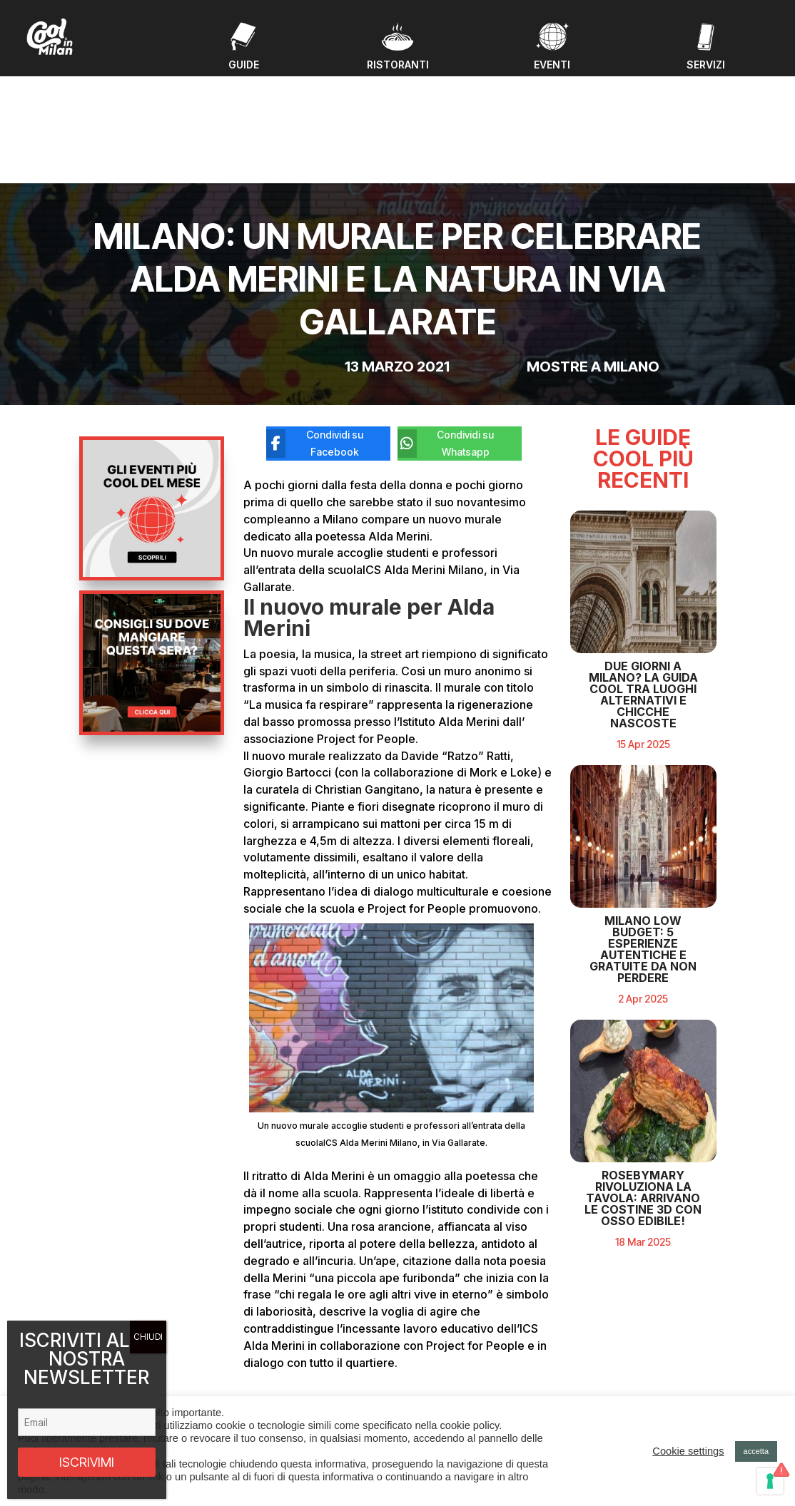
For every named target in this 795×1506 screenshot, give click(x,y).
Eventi (260, 1344)
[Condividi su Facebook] (317, 329)
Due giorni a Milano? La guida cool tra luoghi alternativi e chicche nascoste (643, 739)
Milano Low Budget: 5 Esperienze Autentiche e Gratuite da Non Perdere (643, 994)
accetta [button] (756, 1451)
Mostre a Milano (593, 251)
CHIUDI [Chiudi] (148, 1336)
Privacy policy (619, 1389)
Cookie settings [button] (688, 1451)
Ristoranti (267, 1378)
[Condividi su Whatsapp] (449, 329)
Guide (260, 1361)
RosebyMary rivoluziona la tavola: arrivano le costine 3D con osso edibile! (643, 1243)
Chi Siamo (269, 1395)
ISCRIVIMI (86, 1462)
